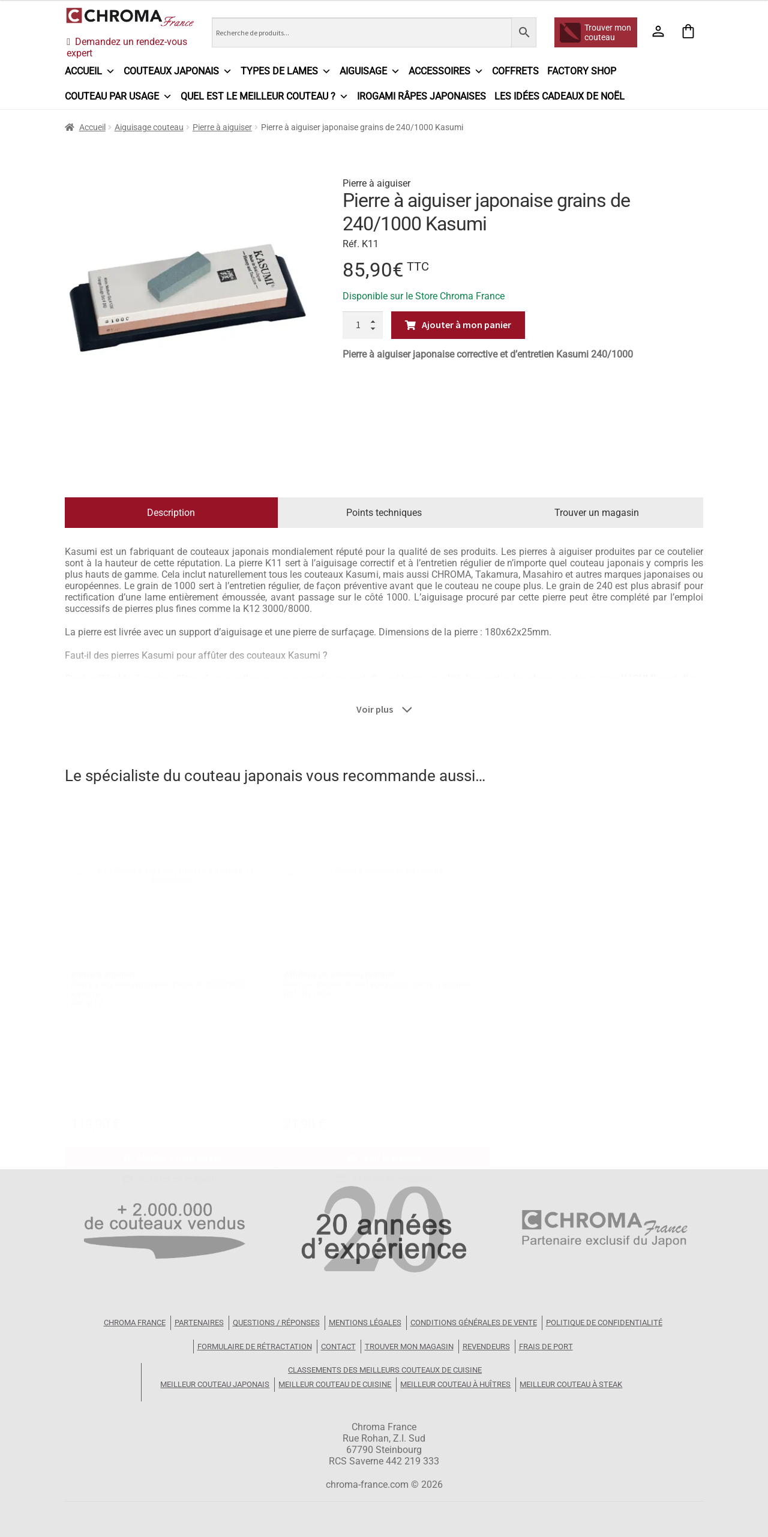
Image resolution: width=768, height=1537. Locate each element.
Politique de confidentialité (604, 1322)
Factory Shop (581, 71)
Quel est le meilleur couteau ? (265, 96)
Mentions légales (365, 1322)
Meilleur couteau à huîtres (455, 1384)
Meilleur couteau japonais (214, 1384)
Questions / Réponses (276, 1322)
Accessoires (446, 71)
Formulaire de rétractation (254, 1346)
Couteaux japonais (178, 71)
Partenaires (199, 1322)
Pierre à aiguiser (222, 127)
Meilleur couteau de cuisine (334, 1384)
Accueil (90, 71)
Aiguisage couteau (149, 127)
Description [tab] (171, 512)
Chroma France (135, 1322)
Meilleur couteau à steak (571, 1384)
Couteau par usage (118, 96)
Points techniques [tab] (384, 512)
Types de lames (286, 71)
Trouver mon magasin (409, 1346)
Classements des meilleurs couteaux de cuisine (385, 1369)
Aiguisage (370, 71)
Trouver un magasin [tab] (596, 512)
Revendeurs (486, 1346)
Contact (338, 1346)
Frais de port (546, 1346)
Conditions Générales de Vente (473, 1322)
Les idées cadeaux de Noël (559, 96)
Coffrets (515, 71)
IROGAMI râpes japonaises (421, 96)
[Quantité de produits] (363, 325)
